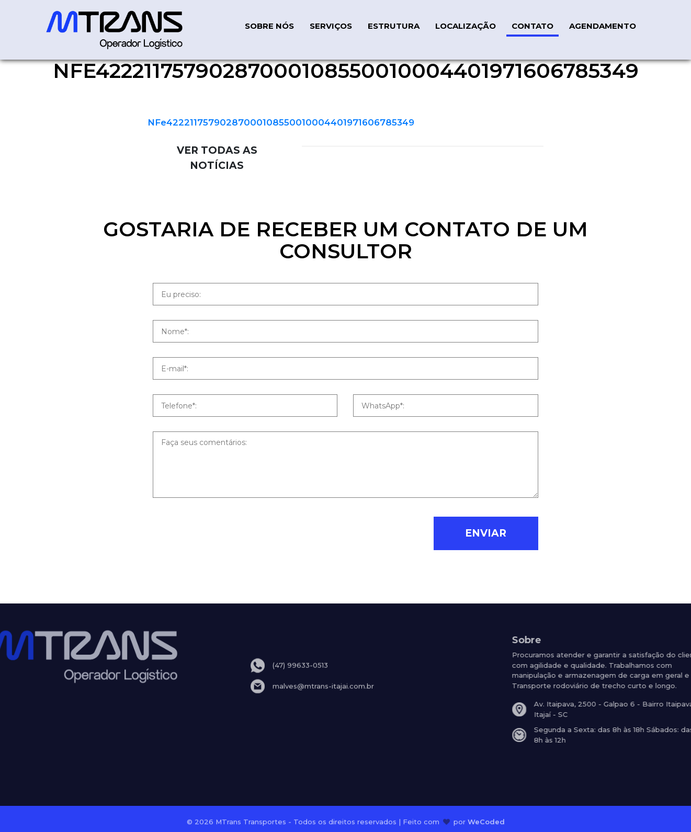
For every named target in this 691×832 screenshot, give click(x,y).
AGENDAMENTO (602, 26)
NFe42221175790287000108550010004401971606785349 (281, 122)
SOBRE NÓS (269, 26)
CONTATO (532, 26)
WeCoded (486, 824)
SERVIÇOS (331, 26)
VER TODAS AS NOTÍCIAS (217, 157)
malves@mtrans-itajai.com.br (323, 695)
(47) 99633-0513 (300, 674)
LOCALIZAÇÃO (465, 26)
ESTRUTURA (394, 26)
